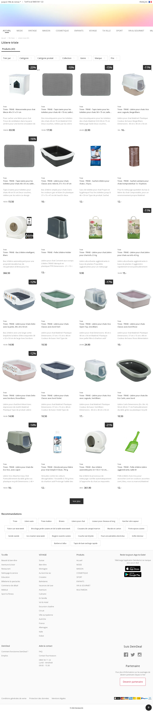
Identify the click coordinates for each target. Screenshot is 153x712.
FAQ (40, 651)
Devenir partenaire (133, 681)
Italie (41, 631)
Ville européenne (46, 615)
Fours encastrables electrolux (113, 536)
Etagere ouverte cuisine (61, 536)
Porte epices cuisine (136, 528)
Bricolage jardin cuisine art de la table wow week (50, 528)
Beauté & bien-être (9, 560)
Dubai (41, 635)
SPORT (79, 577)
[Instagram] (139, 655)
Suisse (41, 560)
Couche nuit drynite (86, 536)
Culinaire (42, 594)
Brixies (61, 521)
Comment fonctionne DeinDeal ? (14, 651)
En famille (43, 598)
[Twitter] (133, 655)
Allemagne (43, 627)
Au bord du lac (45, 573)
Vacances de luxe (46, 585)
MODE (79, 564)
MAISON (80, 568)
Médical (4, 589)
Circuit (41, 610)
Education (5, 577)
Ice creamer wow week (36, 536)
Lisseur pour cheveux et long (103, 521)
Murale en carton (114, 528)
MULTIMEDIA (82, 589)
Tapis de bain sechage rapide (85, 543)
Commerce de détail (9, 585)
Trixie (15, 521)
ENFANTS (80, 581)
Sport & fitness (7, 594)
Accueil (79, 560)
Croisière (42, 577)
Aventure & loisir (8, 564)
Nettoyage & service (9, 573)
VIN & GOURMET (83, 585)
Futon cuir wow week (15, 528)
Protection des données (39, 698)
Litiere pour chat (78, 521)
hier (144, 675)
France (41, 623)
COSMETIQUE (82, 573)
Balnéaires (43, 581)
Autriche (42, 619)
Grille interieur (137, 536)
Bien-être (43, 564)
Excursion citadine (46, 606)
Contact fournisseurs (47, 655)
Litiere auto (29, 521)
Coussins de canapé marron (88, 528)
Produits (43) (8, 48)
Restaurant (5, 568)
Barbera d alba (60, 543)
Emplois (4, 655)
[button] (149, 707)
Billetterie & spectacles (10, 581)
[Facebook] (126, 655)
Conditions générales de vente (13, 698)
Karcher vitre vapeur (130, 521)
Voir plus (76, 501)
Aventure (42, 589)
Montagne (43, 568)
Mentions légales (59, 698)
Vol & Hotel (43, 602)
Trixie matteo (46, 521)
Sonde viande (13, 536)
